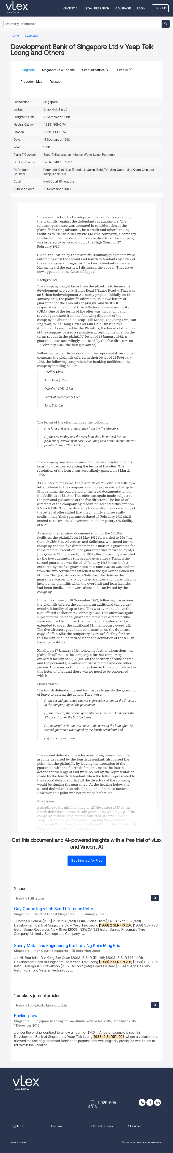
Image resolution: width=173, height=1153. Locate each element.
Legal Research (97, 8)
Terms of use (18, 1142)
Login (141, 8)
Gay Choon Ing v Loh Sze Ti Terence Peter (53, 908)
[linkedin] (157, 1102)
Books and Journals (101, 1126)
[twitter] (142, 1102)
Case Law (56, 1126)
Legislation (18, 1126)
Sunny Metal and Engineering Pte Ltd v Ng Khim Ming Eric (67, 945)
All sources (134, 1126)
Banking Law (26, 1015)
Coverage (123, 8)
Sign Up (160, 8)
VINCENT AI (70, 8)
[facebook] (149, 1102)
